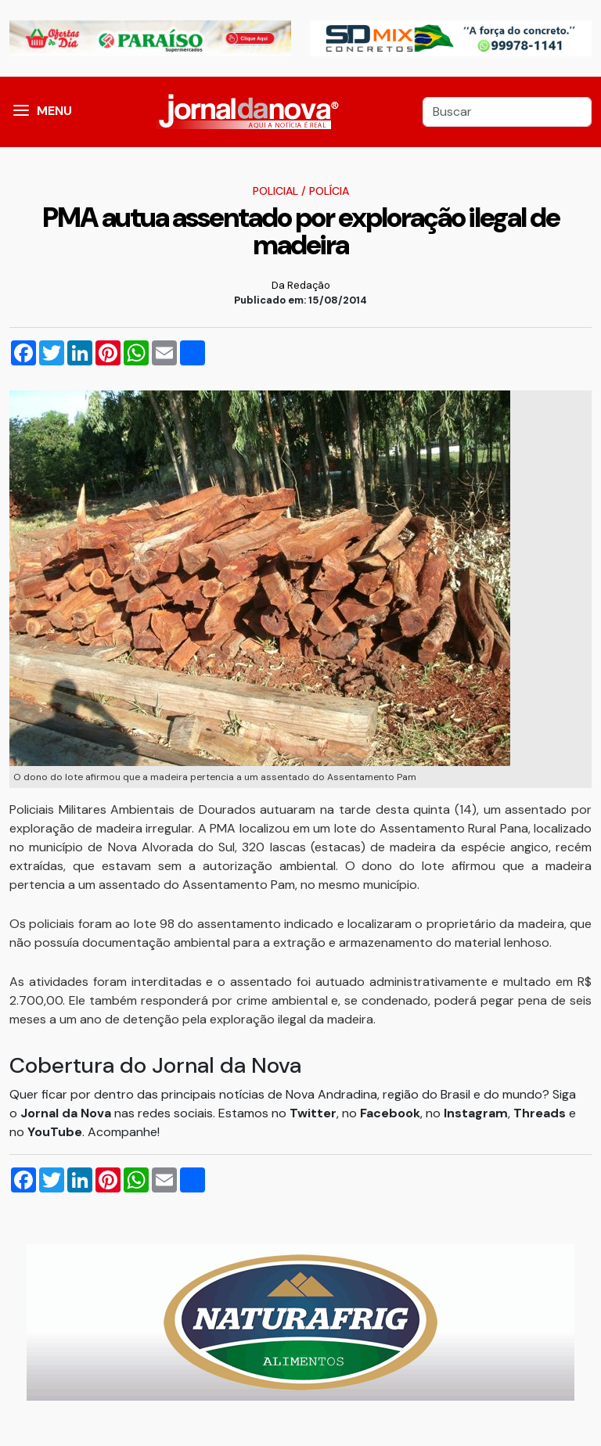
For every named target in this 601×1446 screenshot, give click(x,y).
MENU (54, 111)
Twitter (313, 1113)
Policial (275, 191)
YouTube (54, 1132)
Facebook (390, 1113)
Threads (541, 1113)
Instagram (476, 1113)
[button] (21, 112)
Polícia (329, 191)
